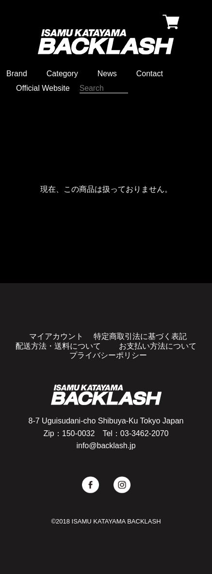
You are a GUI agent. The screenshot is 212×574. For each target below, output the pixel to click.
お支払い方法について (157, 346)
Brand (16, 73)
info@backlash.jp (105, 445)
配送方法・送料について (58, 346)
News (107, 73)
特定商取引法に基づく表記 (140, 336)
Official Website (43, 88)
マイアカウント (56, 336)
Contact (149, 73)
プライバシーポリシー (108, 355)
